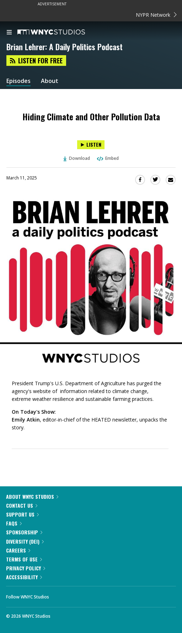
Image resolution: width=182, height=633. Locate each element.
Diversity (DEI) (25, 541)
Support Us (22, 514)
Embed (107, 158)
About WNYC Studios (32, 496)
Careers (18, 550)
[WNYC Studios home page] (60, 32)
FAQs (14, 523)
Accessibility (24, 577)
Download (76, 158)
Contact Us (21, 505)
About (49, 81)
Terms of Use (24, 559)
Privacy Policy (25, 568)
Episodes (18, 81)
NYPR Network (156, 14)
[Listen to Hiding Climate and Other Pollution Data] (91, 144)
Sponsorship (24, 532)
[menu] (9, 33)
